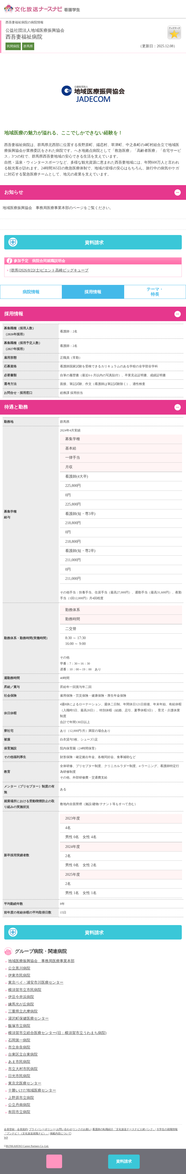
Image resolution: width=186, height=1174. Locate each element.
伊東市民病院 (19, 975)
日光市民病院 (19, 1076)
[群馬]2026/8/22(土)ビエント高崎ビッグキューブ (49, 270)
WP (6, 1137)
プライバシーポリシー (42, 1129)
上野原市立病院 (21, 1098)
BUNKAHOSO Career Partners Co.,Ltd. (27, 1146)
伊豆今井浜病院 (21, 997)
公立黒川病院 (19, 968)
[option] (93, 93)
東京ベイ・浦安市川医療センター (35, 982)
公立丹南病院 (19, 1105)
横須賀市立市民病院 (24, 990)
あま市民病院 (19, 1062)
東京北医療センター (24, 1083)
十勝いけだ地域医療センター (32, 1090)
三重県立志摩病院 (23, 1011)
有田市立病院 (19, 1112)
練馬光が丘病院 (21, 1004)
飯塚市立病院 (19, 1026)
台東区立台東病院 (23, 1054)
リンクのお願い (82, 1129)
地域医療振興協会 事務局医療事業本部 (41, 961)
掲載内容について (60, 1133)
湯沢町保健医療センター (28, 1018)
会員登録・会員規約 (16, 1129)
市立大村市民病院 (23, 1069)
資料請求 (94, 242)
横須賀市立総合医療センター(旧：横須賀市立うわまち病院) (57, 1033)
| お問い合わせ (63, 1129)
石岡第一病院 (19, 1040)
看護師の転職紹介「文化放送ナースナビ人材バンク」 (123, 1129)
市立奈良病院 (19, 1047)
